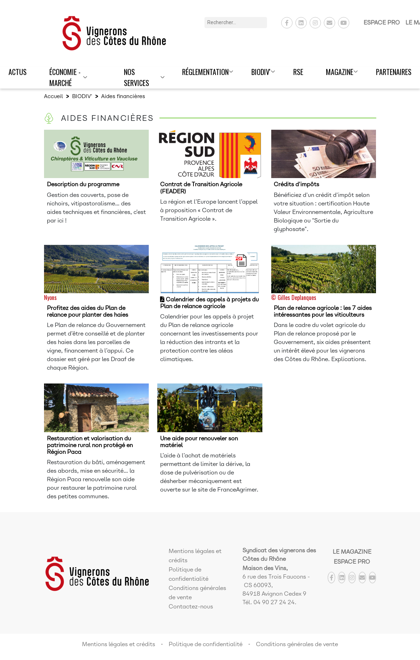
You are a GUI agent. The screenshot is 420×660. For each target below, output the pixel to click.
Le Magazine (352, 551)
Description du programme (83, 184)
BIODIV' (261, 71)
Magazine (339, 71)
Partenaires (393, 71)
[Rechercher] (235, 22)
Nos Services (136, 77)
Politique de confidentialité (205, 644)
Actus (18, 71)
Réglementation (205, 71)
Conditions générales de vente (297, 644)
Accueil (53, 96)
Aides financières (123, 96)
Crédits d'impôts (296, 184)
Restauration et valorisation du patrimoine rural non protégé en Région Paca (90, 445)
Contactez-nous (191, 606)
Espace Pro (382, 22)
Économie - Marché (65, 77)
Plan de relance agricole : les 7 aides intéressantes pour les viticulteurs (323, 311)
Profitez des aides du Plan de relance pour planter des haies (87, 311)
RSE (298, 71)
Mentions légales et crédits (118, 644)
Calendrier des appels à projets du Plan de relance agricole (209, 303)
